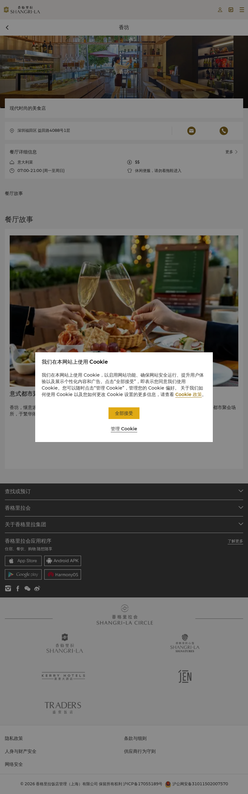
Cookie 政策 (188, 394)
